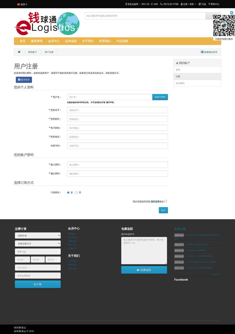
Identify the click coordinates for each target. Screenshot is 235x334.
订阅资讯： (56, 192)
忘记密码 (180, 83)
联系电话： (56, 136)
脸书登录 (24, 79)
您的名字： (56, 109)
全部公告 (216, 274)
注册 (178, 76)
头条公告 (180, 229)
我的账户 (32, 52)
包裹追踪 (144, 270)
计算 (38, 284)
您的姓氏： (56, 118)
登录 (116, 72)
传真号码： (56, 145)
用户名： (57, 97)
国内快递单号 (127, 234)
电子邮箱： (56, 127)
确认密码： (56, 173)
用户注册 (49, 52)
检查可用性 (160, 97)
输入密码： (56, 164)
